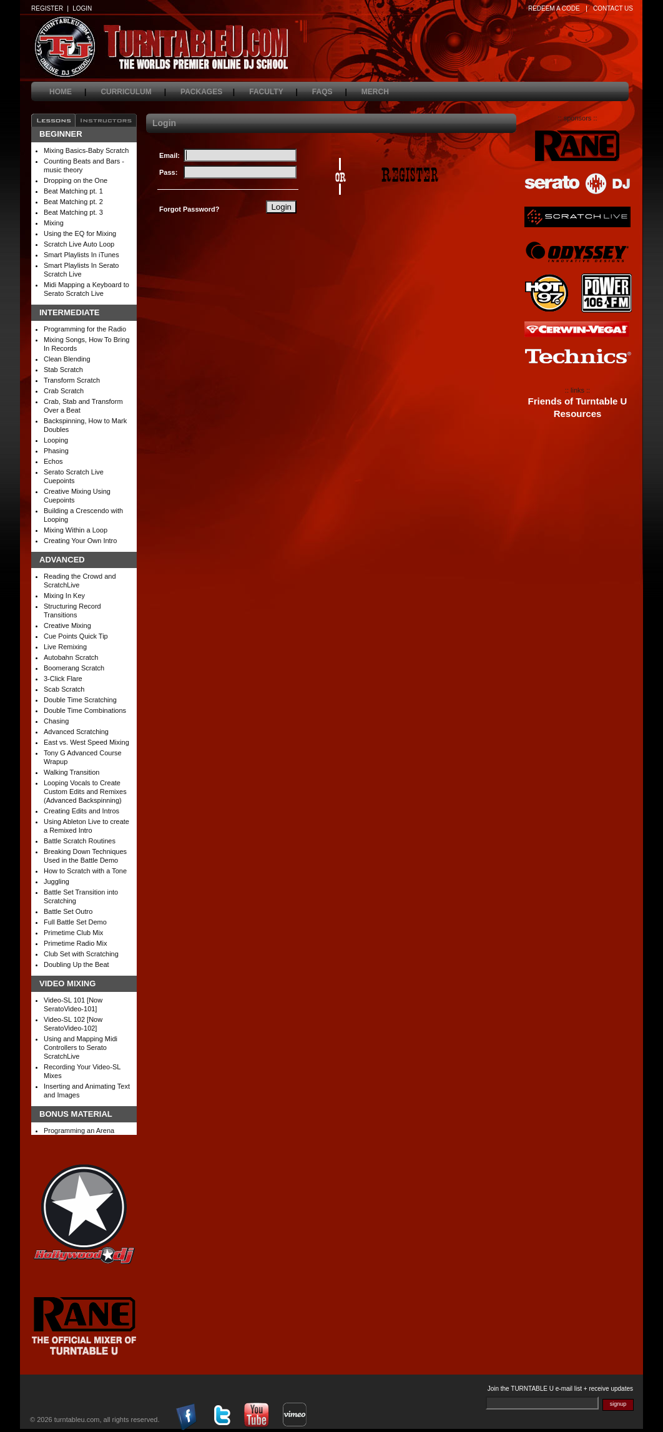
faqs (329, 91)
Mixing (54, 223)
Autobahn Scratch (71, 657)
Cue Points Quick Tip (76, 636)
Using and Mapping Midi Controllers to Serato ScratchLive (80, 1047)
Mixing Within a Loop (75, 530)
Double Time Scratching (80, 700)
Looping (56, 440)
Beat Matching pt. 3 (73, 212)
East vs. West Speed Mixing (86, 742)
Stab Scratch (63, 369)
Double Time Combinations (85, 710)
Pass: (168, 172)
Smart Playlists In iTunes (81, 254)
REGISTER (47, 8)
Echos (53, 461)
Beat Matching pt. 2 (73, 201)
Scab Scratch (64, 689)
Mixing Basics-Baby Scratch (86, 150)
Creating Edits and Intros (81, 811)
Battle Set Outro (68, 911)
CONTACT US (613, 8)
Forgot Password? (189, 209)
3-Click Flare (63, 678)
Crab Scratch (64, 391)
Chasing (56, 721)
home (67, 91)
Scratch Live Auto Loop (79, 244)
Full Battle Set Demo (75, 922)
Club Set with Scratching (81, 954)
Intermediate (69, 312)
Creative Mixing (67, 625)
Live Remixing (65, 646)
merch (382, 91)
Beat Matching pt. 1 (73, 191)
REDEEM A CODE (554, 8)
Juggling (56, 881)
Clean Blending (67, 359)
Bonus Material (75, 1114)
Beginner (60, 134)
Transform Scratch (72, 380)
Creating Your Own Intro (80, 540)
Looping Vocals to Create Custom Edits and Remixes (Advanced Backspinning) (85, 791)
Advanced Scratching (76, 731)
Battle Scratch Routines (79, 841)
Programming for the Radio (85, 329)
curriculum (133, 91)
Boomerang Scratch (74, 668)
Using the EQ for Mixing (80, 233)
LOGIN (82, 8)
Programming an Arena (79, 1130)
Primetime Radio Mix (75, 943)
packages (207, 91)
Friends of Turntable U (577, 401)
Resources (578, 413)
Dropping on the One (75, 180)
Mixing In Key (64, 595)
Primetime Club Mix (73, 932)
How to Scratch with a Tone (85, 871)
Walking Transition (71, 772)
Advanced (62, 560)
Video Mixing (67, 983)
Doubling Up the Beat (76, 964)
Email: (169, 155)
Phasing (56, 450)
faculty (273, 91)
